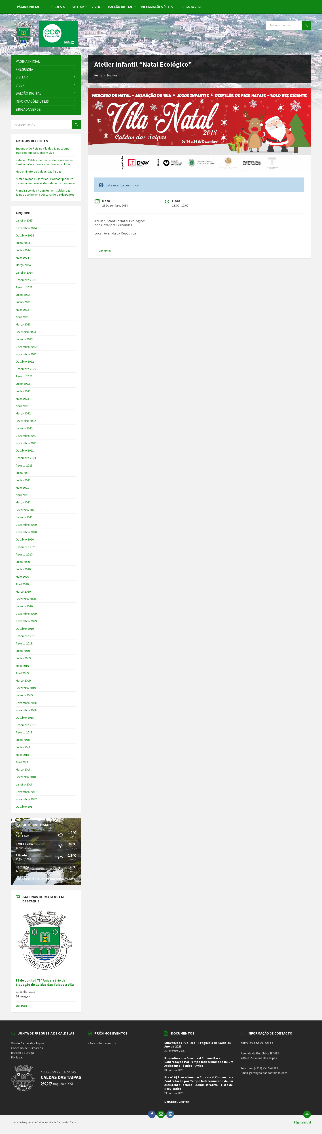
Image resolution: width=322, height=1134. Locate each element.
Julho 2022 (23, 384)
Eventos (112, 75)
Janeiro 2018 (24, 784)
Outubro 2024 (25, 235)
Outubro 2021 (25, 450)
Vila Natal (105, 251)
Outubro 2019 (25, 629)
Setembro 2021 (26, 458)
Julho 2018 (23, 740)
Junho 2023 (23, 302)
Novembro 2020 (26, 532)
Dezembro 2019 (26, 614)
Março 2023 (23, 324)
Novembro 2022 (26, 354)
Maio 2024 (22, 258)
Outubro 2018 (25, 718)
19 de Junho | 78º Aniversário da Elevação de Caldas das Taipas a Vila (45, 982)
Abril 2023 (22, 317)
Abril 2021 (22, 495)
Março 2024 (23, 265)
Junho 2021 (23, 480)
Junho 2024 (23, 250)
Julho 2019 (23, 651)
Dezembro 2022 (26, 347)
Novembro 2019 (26, 621)
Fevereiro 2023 (26, 332)
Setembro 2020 (26, 547)
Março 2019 (23, 680)
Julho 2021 (23, 473)
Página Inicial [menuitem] (302, 1122)
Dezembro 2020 (26, 525)
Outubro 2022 (25, 361)
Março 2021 (23, 502)
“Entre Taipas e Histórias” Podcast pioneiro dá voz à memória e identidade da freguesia (45, 181)
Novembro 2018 (26, 710)
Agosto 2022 (24, 376)
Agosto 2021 (24, 465)
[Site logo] (44, 46)
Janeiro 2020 (24, 606)
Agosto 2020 (24, 554)
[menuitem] (28, 6)
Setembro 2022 (26, 369)
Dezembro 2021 (26, 436)
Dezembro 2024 (26, 228)
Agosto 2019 (24, 643)
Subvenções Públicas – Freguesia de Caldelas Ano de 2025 (197, 1045)
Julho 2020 (23, 562)
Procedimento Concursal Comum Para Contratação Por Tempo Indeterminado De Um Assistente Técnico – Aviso (198, 1062)
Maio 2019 (22, 666)
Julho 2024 (23, 243)
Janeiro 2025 (24, 220)
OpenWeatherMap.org (61, 878)
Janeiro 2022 (24, 428)
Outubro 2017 (25, 807)
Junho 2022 (23, 391)
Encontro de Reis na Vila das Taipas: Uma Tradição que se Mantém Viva (42, 150)
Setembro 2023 (26, 280)
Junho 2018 (23, 747)
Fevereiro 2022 (26, 421)
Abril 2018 (22, 762)
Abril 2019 (22, 673)
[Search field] (288, 25)
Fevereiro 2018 (26, 777)
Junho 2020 (23, 569)
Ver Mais (21, 1005)
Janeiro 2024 (24, 272)
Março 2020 (23, 591)
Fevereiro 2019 (26, 688)
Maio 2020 (22, 576)
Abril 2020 (22, 584)
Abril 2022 (22, 406)
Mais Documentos (176, 1102)
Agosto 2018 (24, 732)
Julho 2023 (23, 295)
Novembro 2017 (26, 799)
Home (98, 75)
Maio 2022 (22, 399)
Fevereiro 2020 (26, 599)
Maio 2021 (22, 488)
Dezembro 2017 (26, 792)
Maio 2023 (22, 310)
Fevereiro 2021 (26, 510)
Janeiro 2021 (24, 517)
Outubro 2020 (25, 539)
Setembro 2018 (26, 725)
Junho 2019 (23, 658)
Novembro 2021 (26, 443)
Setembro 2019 (26, 636)
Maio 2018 (22, 755)
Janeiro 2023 (24, 339)
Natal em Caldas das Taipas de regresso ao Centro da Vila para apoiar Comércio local (44, 162)
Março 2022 (23, 413)
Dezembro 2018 (26, 703)
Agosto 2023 (24, 287)
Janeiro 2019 (24, 695)
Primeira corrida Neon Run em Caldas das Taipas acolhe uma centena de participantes (45, 192)
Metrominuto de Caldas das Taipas (38, 171)
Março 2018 (23, 769)
